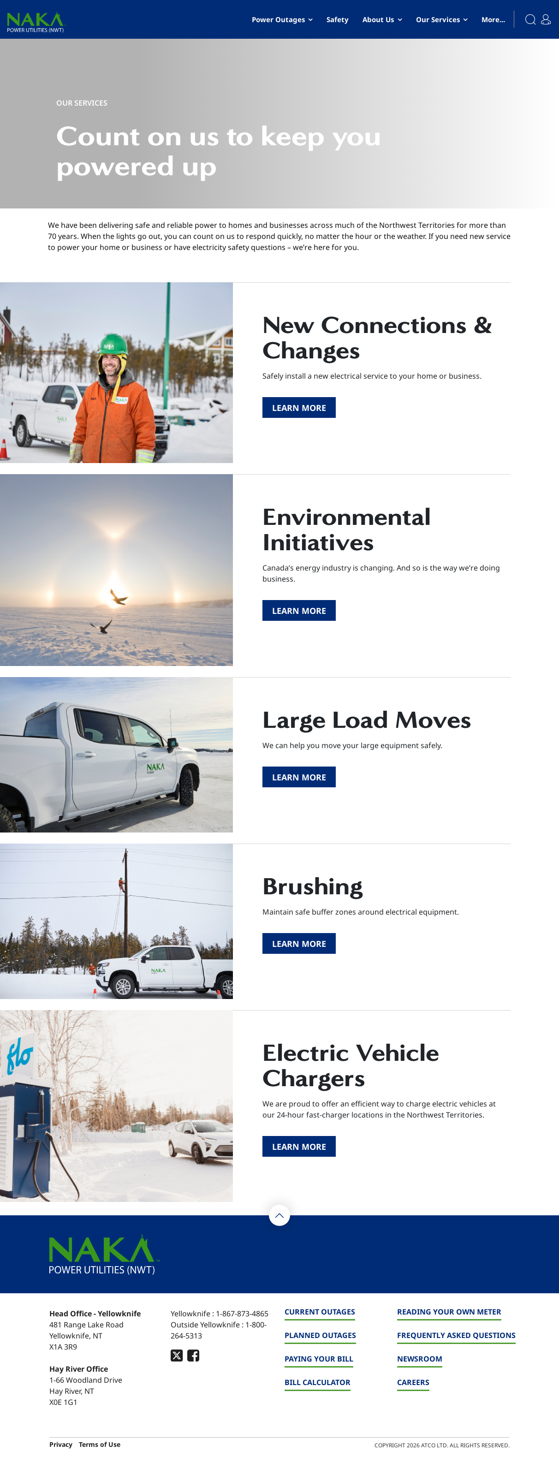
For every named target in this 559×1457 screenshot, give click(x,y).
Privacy (60, 1444)
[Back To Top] (279, 1215)
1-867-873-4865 (242, 1313)
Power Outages (278, 19)
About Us (378, 19)
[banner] (36, 22)
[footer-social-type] (177, 1355)
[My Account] (548, 16)
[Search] (525, 19)
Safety (338, 19)
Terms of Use (99, 1444)
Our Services (438, 19)
